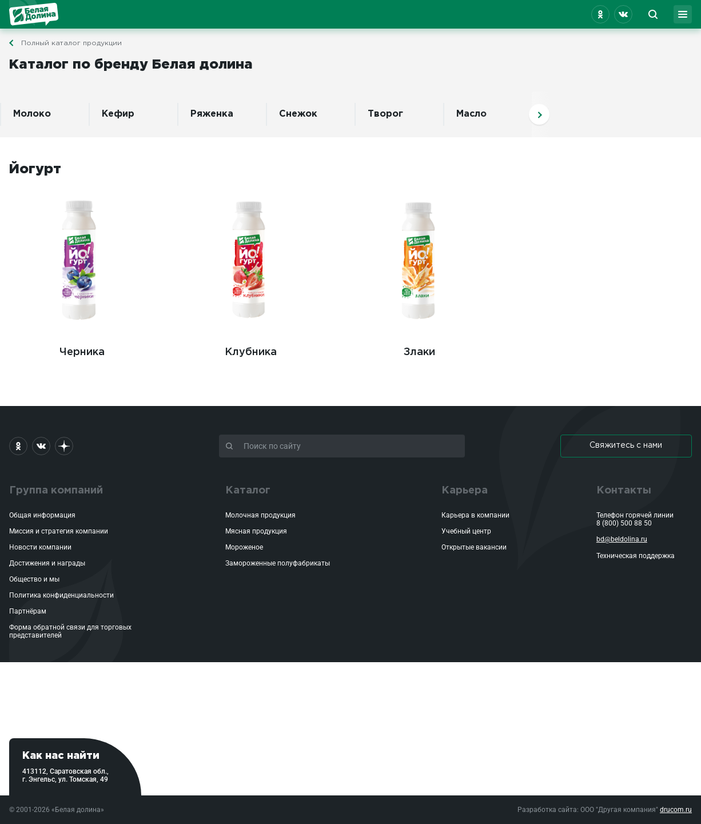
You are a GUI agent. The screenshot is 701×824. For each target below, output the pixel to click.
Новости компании (40, 547)
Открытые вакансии (474, 547)
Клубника (251, 271)
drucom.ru (676, 810)
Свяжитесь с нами (626, 445)
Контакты (623, 490)
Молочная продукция (260, 515)
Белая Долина (33, 14)
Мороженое (244, 547)
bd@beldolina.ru (621, 539)
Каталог (247, 490)
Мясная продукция (256, 531)
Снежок (298, 114)
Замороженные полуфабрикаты (277, 563)
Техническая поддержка (635, 556)
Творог (385, 114)
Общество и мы (34, 579)
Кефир (118, 114)
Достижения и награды (47, 563)
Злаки (419, 271)
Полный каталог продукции (71, 43)
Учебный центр (466, 531)
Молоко (32, 114)
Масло (471, 114)
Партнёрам (27, 611)
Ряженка (211, 114)
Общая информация (42, 515)
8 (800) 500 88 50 (624, 523)
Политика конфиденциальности (61, 595)
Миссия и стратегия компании (58, 531)
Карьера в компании (475, 515)
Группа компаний (56, 490)
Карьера (464, 490)
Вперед (539, 114)
